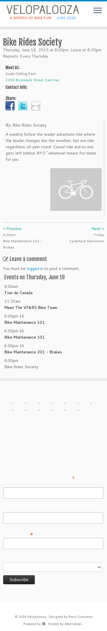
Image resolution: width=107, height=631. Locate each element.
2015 (72, 403)
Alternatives (73, 624)
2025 (86, 410)
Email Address (18, 533)
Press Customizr (80, 616)
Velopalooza (36, 616)
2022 (46, 410)
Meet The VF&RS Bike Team (30, 307)
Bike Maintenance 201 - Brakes (33, 352)
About (42, 421)
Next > (98, 228)
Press (56, 430)
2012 (33, 403)
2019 (33, 410)
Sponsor (33, 430)
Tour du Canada (18, 293)
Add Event (19, 421)
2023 (59, 410)
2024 (72, 410)
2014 (59, 403)
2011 (20, 403)
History (87, 421)
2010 (7, 403)
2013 (46, 403)
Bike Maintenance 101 (24, 322)
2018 (20, 410)
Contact (63, 421)
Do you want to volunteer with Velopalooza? (43, 558)
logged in (35, 268)
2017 (99, 403)
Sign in (76, 430)
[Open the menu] (97, 11)
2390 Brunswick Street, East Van (32, 80)
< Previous (12, 228)
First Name (13, 483)
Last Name (13, 508)
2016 (86, 403)
